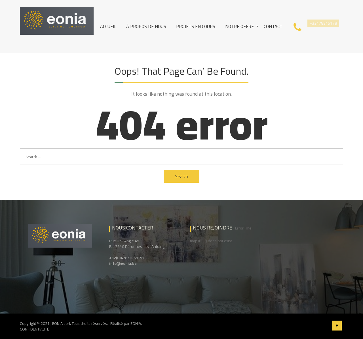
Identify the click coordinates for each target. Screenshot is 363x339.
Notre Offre (239, 26)
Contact (273, 26)
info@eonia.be (123, 263)
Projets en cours (195, 26)
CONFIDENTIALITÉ (34, 329)
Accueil (108, 26)
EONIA (135, 323)
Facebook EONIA (337, 326)
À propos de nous (146, 26)
